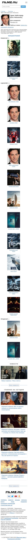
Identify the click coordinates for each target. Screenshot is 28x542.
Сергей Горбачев (6, 519)
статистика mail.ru (6, 505)
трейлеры (4, 500)
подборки (24, 501)
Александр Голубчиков (11, 518)
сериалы (24, 500)
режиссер (24, 25)
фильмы (17, 500)
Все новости (14, 385)
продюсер (10, 27)
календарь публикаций (8, 503)
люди (12, 501)
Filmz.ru (12, 513)
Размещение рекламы (14, 539)
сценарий (4, 27)
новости (10, 500)
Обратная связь (21, 537)
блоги (2, 501)
